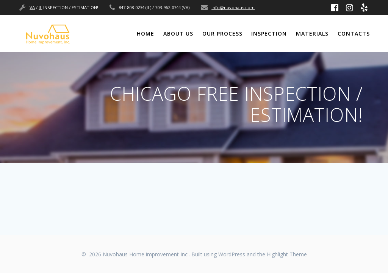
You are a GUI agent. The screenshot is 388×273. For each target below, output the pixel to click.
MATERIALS (312, 33)
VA (32, 7)
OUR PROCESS (222, 33)
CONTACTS (354, 33)
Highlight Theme (287, 254)
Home (145, 33)
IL (40, 7)
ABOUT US (178, 33)
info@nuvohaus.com (233, 7)
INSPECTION (269, 33)
